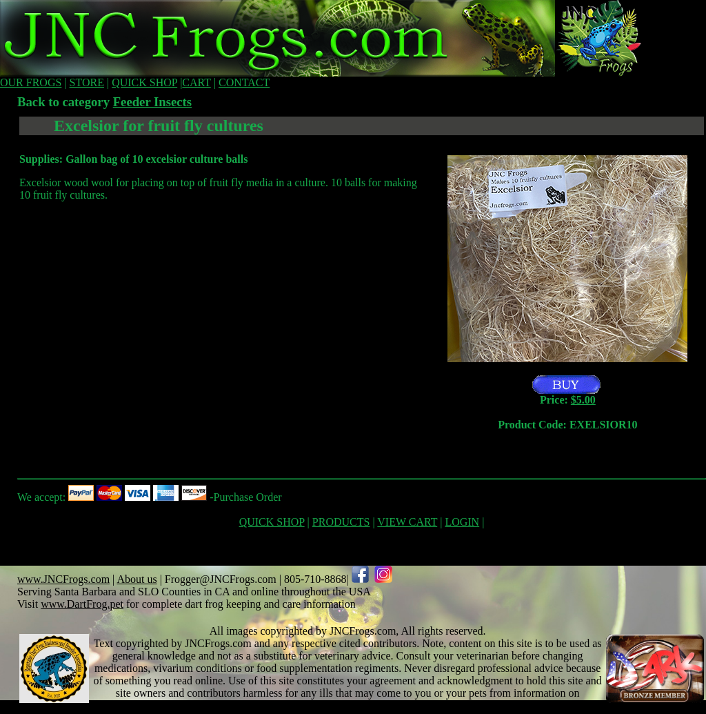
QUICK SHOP (144, 82)
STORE (87, 82)
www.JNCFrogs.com (63, 579)
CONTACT (244, 82)
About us (137, 579)
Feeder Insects (152, 102)
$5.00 (583, 400)
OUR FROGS (30, 82)
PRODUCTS (341, 522)
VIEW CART (407, 522)
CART (196, 82)
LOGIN (462, 522)
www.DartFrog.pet (82, 604)
